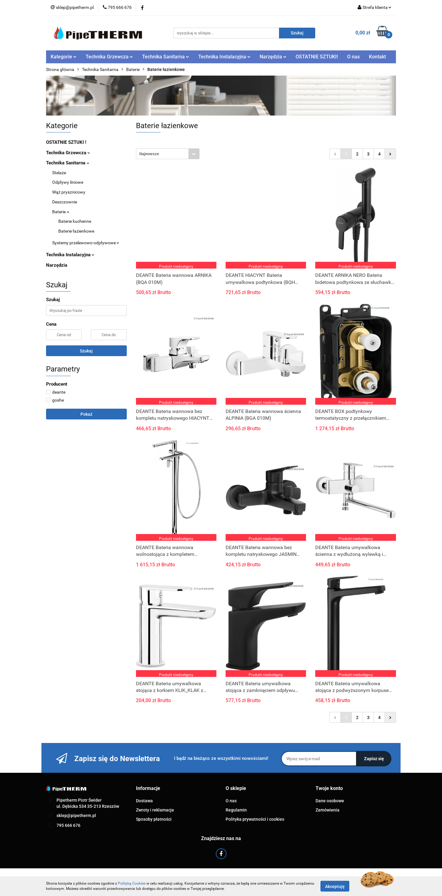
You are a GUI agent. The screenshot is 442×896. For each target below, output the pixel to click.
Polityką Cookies (131, 883)
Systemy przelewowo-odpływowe (85, 242)
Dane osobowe (330, 800)
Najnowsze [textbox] (149, 153)
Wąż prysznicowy (68, 192)
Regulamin (236, 810)
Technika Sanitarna (165, 57)
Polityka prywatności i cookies (255, 819)
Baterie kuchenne (74, 221)
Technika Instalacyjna (224, 57)
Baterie (60, 211)
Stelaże (59, 172)
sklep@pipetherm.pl (76, 815)
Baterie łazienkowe (76, 231)
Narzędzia (273, 57)
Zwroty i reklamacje (155, 810)
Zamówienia (327, 810)
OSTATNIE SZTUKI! (317, 57)
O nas (353, 57)
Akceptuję (335, 886)
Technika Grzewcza (109, 57)
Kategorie (63, 57)
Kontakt (377, 57)
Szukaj (86, 350)
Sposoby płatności (154, 819)
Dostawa (144, 800)
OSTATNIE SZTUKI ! (66, 142)
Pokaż (86, 414)
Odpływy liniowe (67, 182)
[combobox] (168, 153)
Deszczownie (64, 201)
